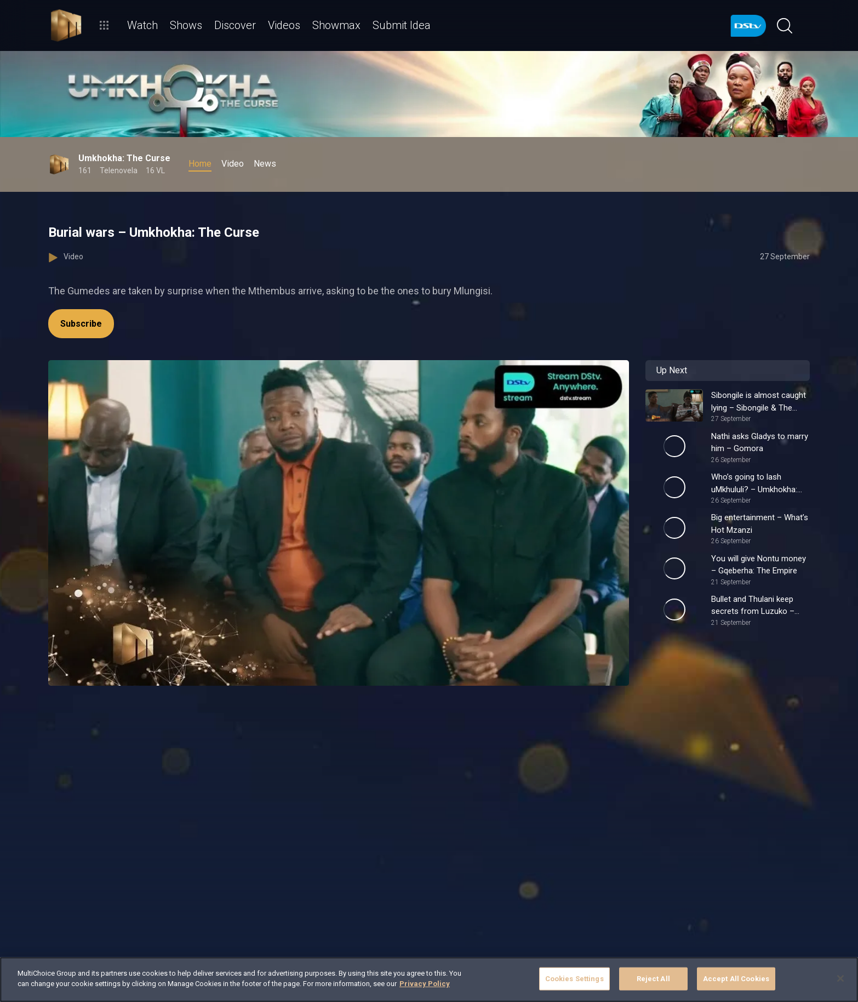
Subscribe (81, 323)
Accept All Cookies (736, 979)
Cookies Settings (574, 979)
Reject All (653, 979)
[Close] (840, 978)
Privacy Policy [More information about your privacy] (424, 984)
